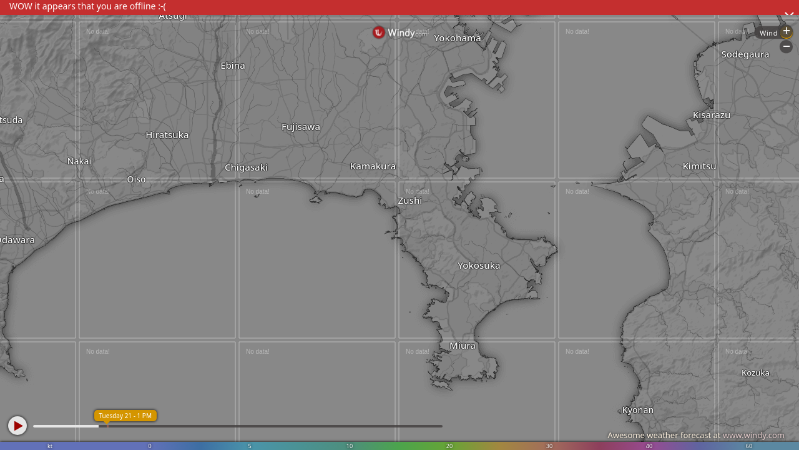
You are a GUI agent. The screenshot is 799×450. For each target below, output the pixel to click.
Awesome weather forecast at (696, 435)
